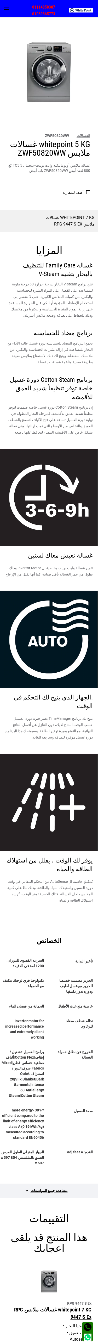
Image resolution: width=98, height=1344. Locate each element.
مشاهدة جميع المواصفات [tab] (49, 1191)
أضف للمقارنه (73, 192)
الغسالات (83, 135)
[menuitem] (83, 10)
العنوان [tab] (87, 1323)
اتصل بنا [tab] (87, 1311)
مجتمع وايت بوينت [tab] (79, 1300)
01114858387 (43, 7)
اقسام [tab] (88, 1289)
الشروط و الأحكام (81, 1339)
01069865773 (43, 13)
